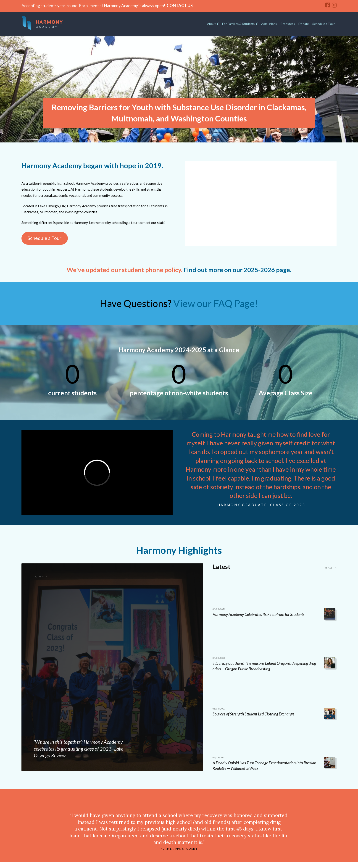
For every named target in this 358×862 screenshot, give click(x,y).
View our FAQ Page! (215, 303)
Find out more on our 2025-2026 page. (237, 269)
